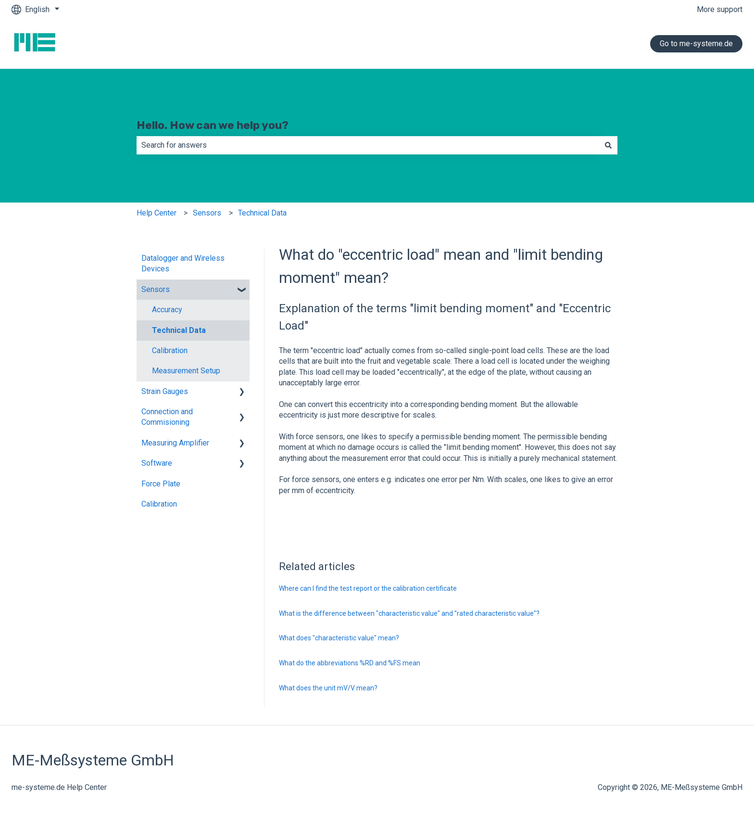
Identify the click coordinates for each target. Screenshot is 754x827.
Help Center (156, 212)
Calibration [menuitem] (170, 350)
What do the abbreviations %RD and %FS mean (349, 663)
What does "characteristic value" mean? (339, 638)
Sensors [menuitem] (155, 289)
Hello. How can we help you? (213, 125)
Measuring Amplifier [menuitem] (175, 442)
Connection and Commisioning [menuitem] (167, 417)
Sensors (207, 212)
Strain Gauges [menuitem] (164, 391)
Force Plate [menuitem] (160, 483)
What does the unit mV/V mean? (328, 688)
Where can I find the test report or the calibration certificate (368, 588)
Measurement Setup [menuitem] (186, 370)
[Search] (608, 145)
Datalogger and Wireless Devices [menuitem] (183, 263)
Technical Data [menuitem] (179, 330)
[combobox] (368, 145)
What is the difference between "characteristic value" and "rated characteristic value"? (409, 613)
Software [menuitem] (156, 463)
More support (719, 9)
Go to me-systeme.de (696, 43)
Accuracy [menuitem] (167, 309)
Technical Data (262, 212)
